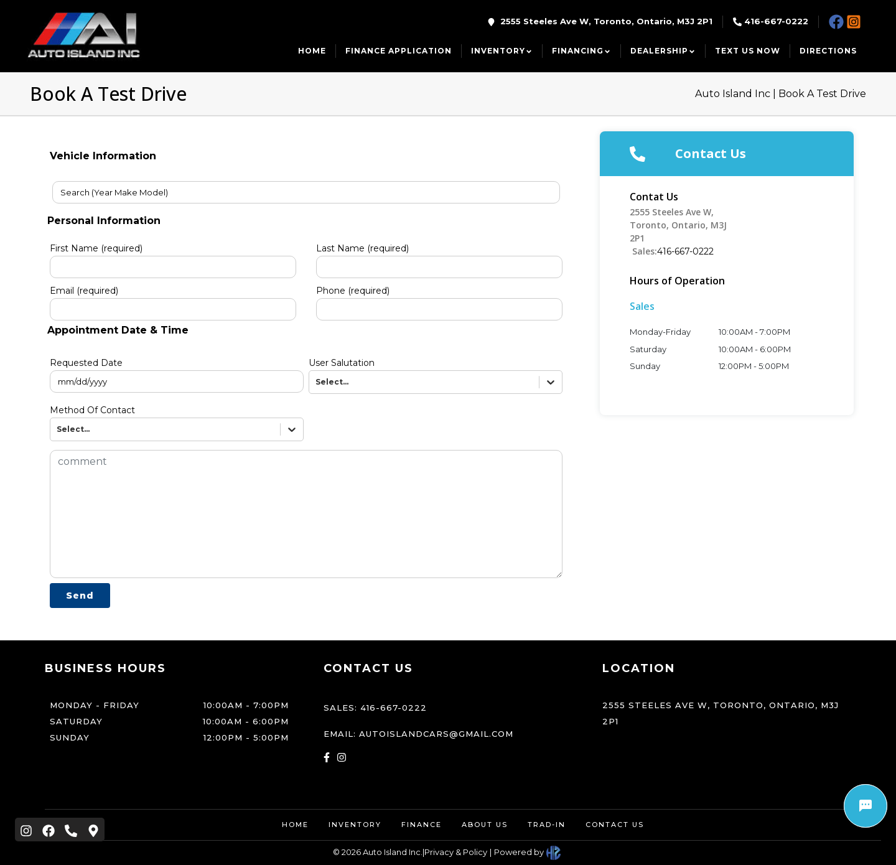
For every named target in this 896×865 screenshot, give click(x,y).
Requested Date (86, 362)
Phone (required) (353, 290)
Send (80, 595)
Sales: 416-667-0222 (375, 708)
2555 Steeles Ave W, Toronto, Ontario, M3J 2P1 (606, 21)
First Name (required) (96, 248)
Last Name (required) (362, 248)
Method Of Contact (92, 410)
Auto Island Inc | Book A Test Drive (780, 94)
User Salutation (342, 362)
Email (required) (84, 290)
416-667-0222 (776, 21)
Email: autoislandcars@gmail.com (418, 734)
